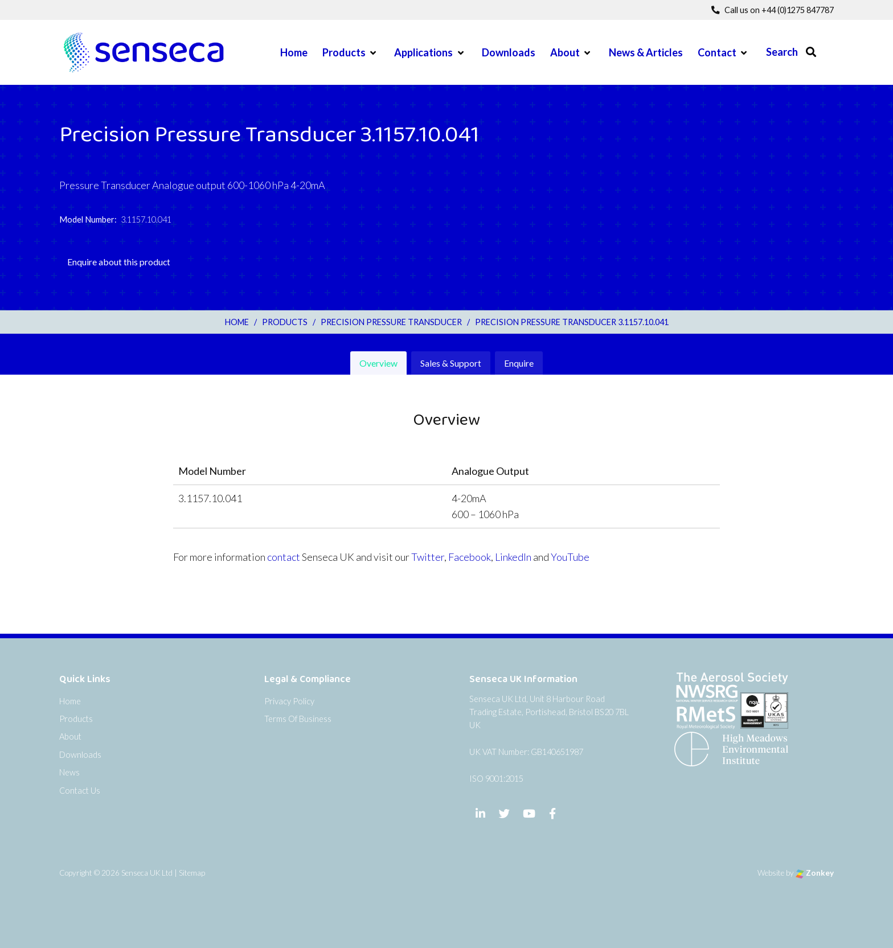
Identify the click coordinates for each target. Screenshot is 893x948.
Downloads (508, 52)
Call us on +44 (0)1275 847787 (772, 10)
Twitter (427, 557)
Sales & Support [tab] (450, 363)
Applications (423, 52)
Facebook (469, 557)
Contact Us (79, 790)
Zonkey (815, 872)
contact (283, 557)
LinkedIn (513, 557)
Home (294, 52)
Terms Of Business (297, 719)
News (69, 772)
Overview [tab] (378, 363)
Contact (717, 52)
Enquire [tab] (519, 363)
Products (344, 52)
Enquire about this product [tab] (118, 261)
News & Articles (646, 52)
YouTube (570, 557)
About (565, 52)
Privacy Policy (289, 701)
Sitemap (192, 872)
